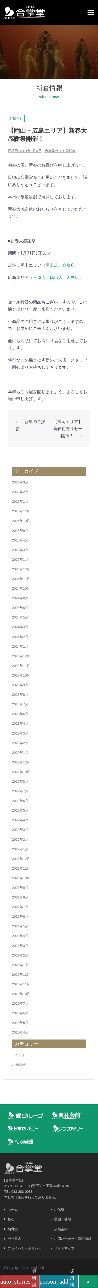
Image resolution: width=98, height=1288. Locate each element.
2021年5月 (20, 926)
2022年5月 (20, 810)
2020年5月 (20, 1023)
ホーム (13, 1210)
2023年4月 (20, 723)
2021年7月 (20, 907)
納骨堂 (13, 1229)
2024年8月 (20, 598)
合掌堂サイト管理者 (60, 151)
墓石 (11, 1219)
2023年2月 (20, 743)
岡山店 (51, 265)
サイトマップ (64, 1248)
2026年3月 (20, 482)
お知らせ (16, 118)
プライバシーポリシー (25, 1248)
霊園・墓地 (62, 1219)
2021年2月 (20, 955)
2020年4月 (20, 1032)
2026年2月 (20, 492)
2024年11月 (21, 579)
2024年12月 (21, 569)
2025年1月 (20, 560)
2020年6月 (20, 1013)
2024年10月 (21, 588)
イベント (19, 1055)
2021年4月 (20, 936)
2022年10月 (21, 772)
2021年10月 (21, 878)
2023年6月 (20, 714)
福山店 (56, 277)
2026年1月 (20, 501)
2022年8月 (20, 781)
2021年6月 (20, 917)
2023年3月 (20, 733)
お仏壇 (59, 1210)
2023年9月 (20, 685)
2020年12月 (21, 975)
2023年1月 (20, 753)
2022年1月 (20, 849)
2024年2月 (20, 637)
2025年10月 (21, 521)
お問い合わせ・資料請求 (72, 1239)
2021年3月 (20, 946)
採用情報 (56, 1281)
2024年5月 (20, 617)
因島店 (72, 277)
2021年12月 (21, 859)
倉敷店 (68, 265)
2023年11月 (21, 666)
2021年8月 (20, 897)
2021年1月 (20, 965)
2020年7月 (20, 1003)
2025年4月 (20, 540)
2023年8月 (20, 695)
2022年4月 (20, 820)
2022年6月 (20, 801)
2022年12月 (21, 762)
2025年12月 (21, 511)
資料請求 (18, 1281)
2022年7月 (20, 791)
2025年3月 (20, 550)
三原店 (39, 277)
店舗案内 (61, 1229)
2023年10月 (21, 675)
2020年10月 (21, 994)
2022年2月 (20, 839)
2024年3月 (20, 627)
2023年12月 (21, 656)
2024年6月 (20, 608)
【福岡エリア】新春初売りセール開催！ (67, 428)
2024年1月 (20, 646)
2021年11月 (21, 868)
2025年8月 (20, 531)
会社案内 (14, 1239)
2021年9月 (20, 888)
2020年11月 (21, 984)
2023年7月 (20, 704)
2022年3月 (20, 830)
